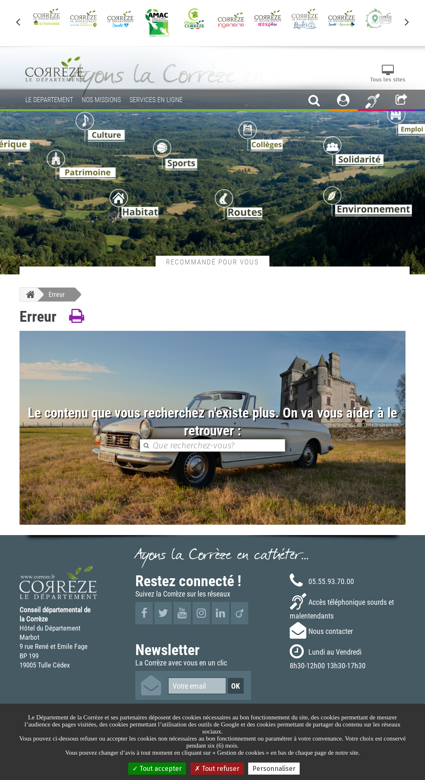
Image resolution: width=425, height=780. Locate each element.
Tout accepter (157, 769)
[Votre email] (197, 685)
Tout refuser (217, 769)
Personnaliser (274, 769)
